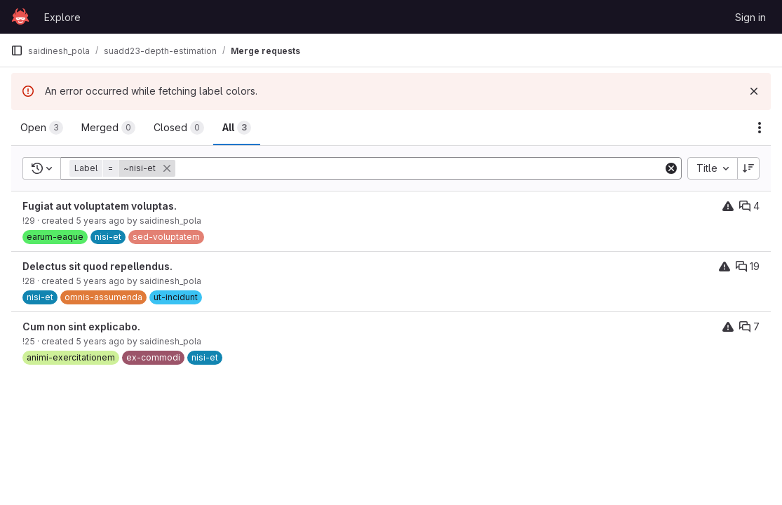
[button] (123, 168)
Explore (62, 17)
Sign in (750, 17)
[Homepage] (20, 17)
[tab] (41, 127)
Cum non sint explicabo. (81, 326)
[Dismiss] (754, 91)
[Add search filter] (420, 168)
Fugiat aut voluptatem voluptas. (99, 206)
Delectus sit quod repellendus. (97, 266)
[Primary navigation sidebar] (17, 50)
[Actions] (759, 127)
